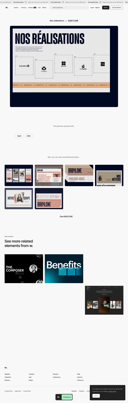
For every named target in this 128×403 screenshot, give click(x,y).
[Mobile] (19, 175)
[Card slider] (64, 331)
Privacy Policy (27, 391)
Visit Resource (67, 397)
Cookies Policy (9, 391)
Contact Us (80, 380)
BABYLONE (73, 21)
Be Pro (106, 7)
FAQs (78, 374)
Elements (7, 380)
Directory (23, 7)
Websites (7, 374)
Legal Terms (18, 391)
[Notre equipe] (19, 198)
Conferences (56, 377)
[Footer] (49, 198)
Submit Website (116, 7)
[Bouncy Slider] (64, 300)
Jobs (39, 7)
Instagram (81, 391)
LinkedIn (88, 391)
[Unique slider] (24, 268)
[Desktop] (49, 175)
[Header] (79, 175)
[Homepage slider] (24, 331)
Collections (8, 377)
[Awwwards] (7, 7)
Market (44, 7)
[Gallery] (104, 300)
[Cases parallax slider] (104, 268)
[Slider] (24, 300)
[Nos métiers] (109, 175)
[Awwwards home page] (58, 397)
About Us (79, 377)
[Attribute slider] (64, 268)
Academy (32, 7)
